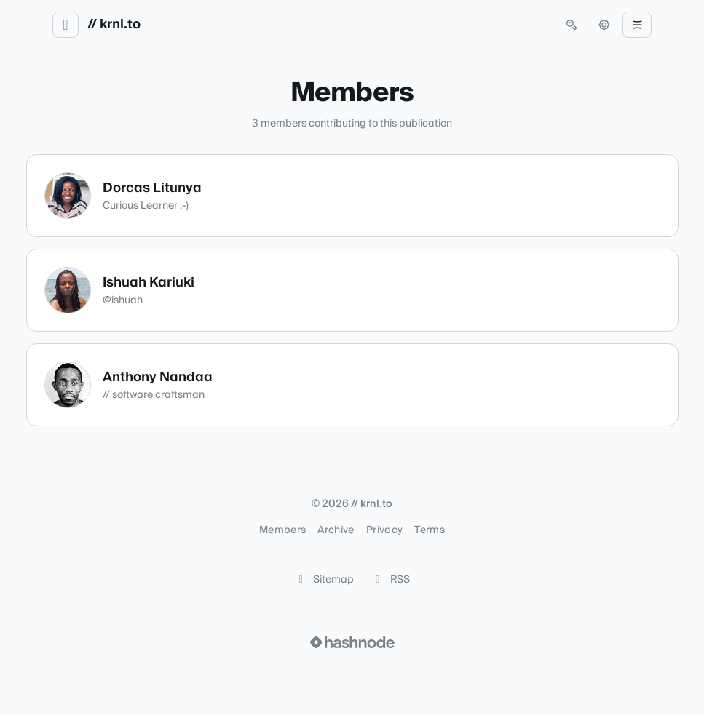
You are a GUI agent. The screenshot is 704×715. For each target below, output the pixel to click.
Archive (335, 530)
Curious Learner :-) (146, 206)
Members (282, 530)
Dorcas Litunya (152, 188)
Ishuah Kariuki (148, 282)
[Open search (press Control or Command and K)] (571, 25)
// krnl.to (114, 25)
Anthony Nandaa (158, 377)
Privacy (384, 530)
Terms (429, 530)
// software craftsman (154, 395)
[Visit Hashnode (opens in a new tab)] (352, 642)
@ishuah (123, 300)
